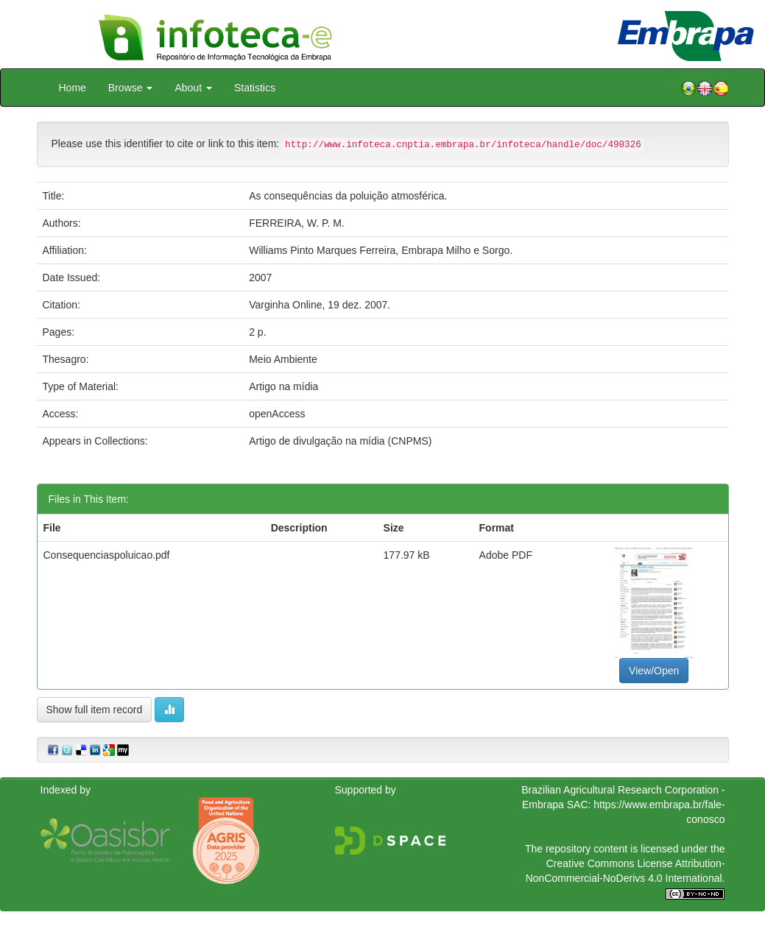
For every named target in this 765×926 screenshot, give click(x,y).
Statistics (254, 87)
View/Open (654, 670)
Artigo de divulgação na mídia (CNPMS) (340, 441)
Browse (130, 87)
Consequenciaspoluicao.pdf (106, 555)
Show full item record (94, 709)
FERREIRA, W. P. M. (297, 223)
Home (72, 87)
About (192, 87)
